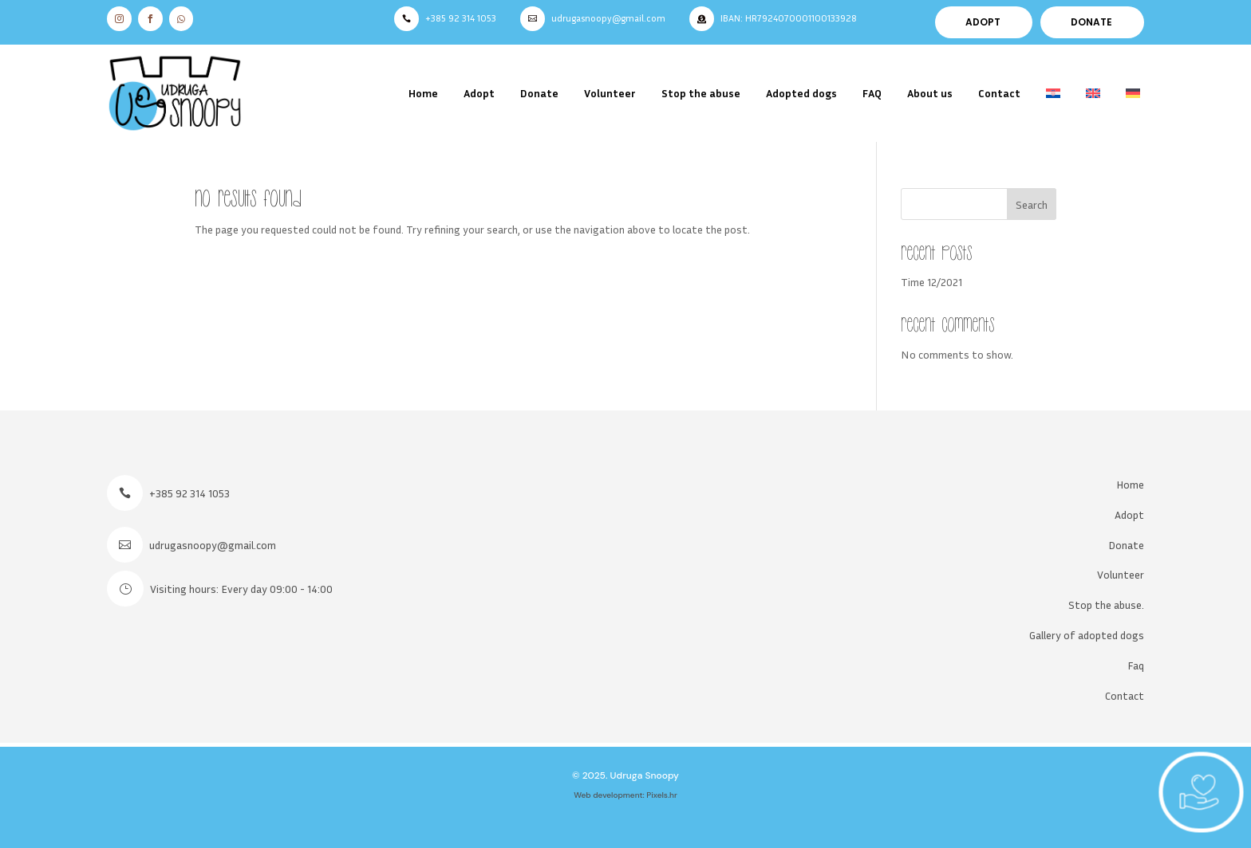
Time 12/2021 (931, 282)
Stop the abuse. (1106, 604)
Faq (1135, 665)
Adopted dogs (801, 93)
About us (930, 93)
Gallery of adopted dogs (1086, 635)
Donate (539, 93)
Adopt (479, 93)
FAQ (872, 93)
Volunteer (610, 93)
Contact (999, 93)
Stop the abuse (700, 93)
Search (1032, 204)
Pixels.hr (661, 795)
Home (423, 93)
